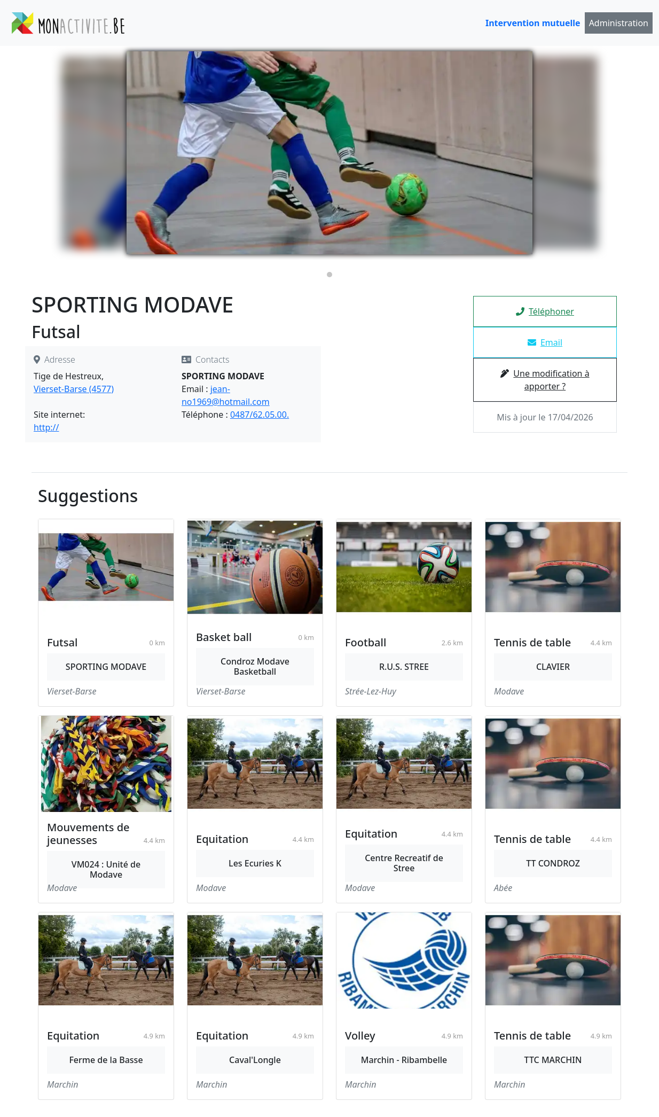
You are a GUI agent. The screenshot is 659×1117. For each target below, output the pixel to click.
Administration (618, 23)
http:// (46, 427)
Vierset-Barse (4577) (74, 389)
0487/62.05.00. (259, 414)
